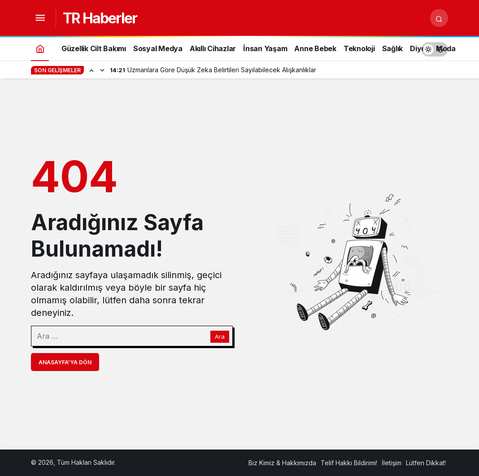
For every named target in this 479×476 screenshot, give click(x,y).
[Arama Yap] (439, 18)
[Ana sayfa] (39, 48)
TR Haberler (100, 18)
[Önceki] (91, 70)
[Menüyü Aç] (40, 18)
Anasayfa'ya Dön (65, 362)
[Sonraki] (102, 70)
